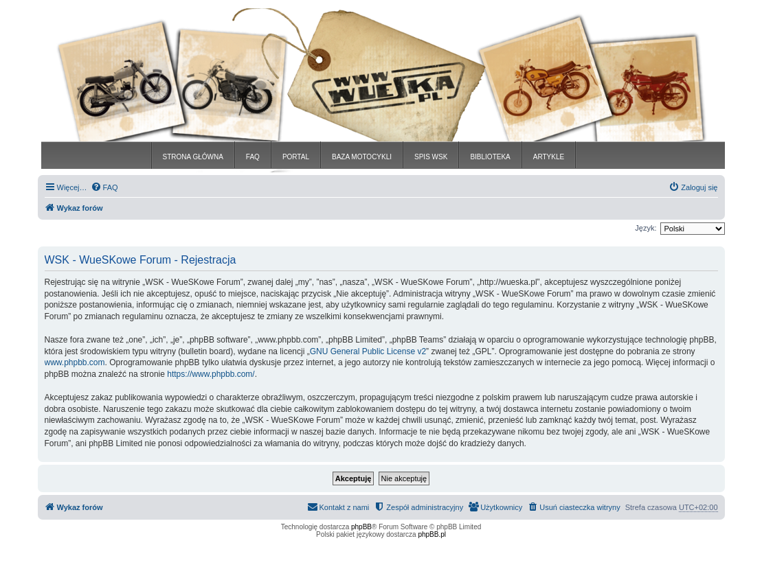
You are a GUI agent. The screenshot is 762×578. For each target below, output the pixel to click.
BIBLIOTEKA (490, 157)
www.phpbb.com (75, 362)
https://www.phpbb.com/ (210, 374)
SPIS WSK (430, 157)
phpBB (361, 527)
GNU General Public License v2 (368, 351)
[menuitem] (104, 187)
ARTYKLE (548, 157)
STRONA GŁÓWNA (193, 157)
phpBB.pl (432, 534)
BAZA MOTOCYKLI (362, 157)
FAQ (253, 157)
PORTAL (295, 157)
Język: (645, 228)
